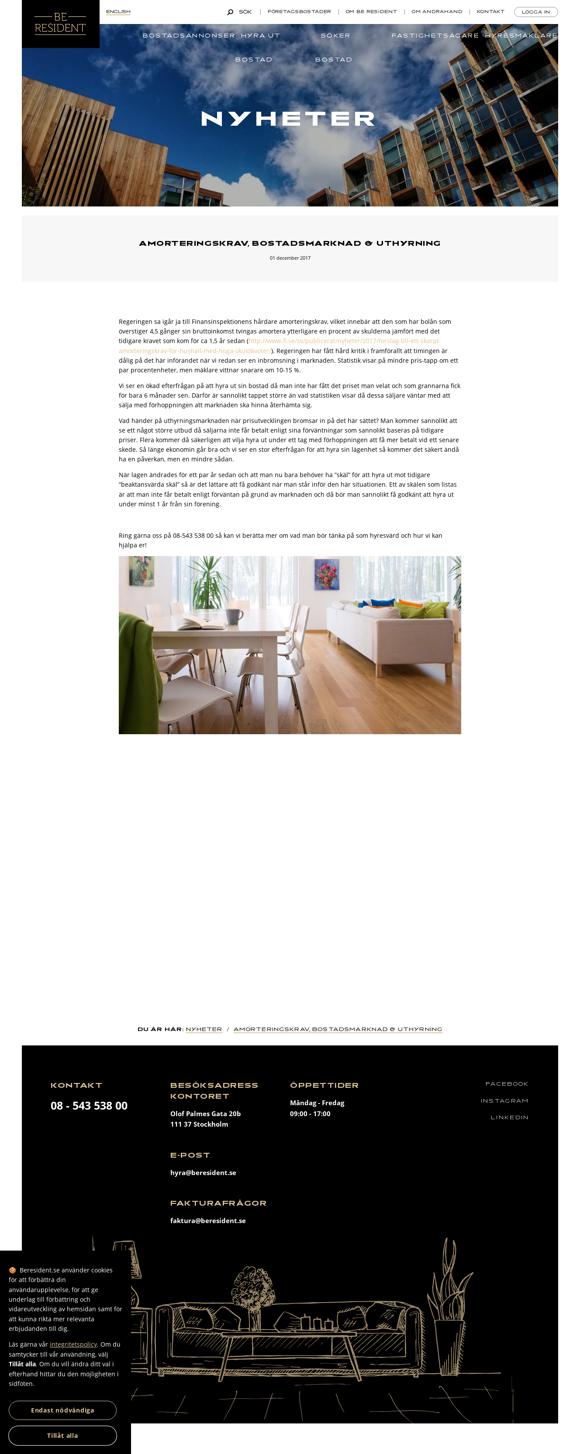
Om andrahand (437, 12)
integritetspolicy (73, 1344)
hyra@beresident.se (203, 1172)
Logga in (536, 12)
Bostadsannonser (189, 36)
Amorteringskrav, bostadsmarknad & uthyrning (338, 1029)
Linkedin (510, 1118)
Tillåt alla (62, 1435)
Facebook (507, 1084)
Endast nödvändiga (62, 1410)
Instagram (505, 1101)
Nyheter (204, 1029)
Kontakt (491, 12)
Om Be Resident (371, 12)
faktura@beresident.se (208, 1220)
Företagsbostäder (299, 12)
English (118, 12)
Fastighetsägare (436, 36)
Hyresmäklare (522, 36)
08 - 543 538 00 (89, 1105)
